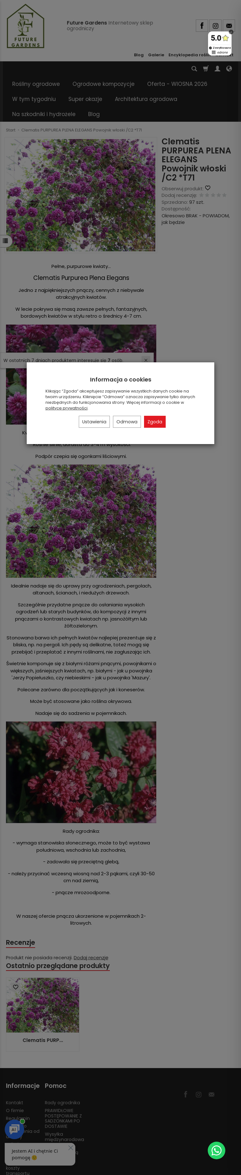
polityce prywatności (67, 408)
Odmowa (126, 422)
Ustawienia (94, 422)
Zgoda (154, 422)
